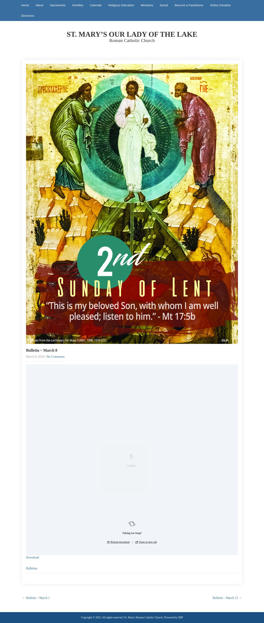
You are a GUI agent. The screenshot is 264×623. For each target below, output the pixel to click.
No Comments (55, 356)
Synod (164, 5)
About (39, 5)
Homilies (77, 5)
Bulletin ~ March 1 (36, 597)
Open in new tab (146, 542)
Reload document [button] (118, 542)
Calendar (96, 5)
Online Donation (220, 5)
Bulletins (31, 568)
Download (32, 557)
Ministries (147, 5)
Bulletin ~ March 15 (227, 597)
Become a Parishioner (189, 5)
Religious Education (121, 5)
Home (25, 5)
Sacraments (58, 5)
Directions (27, 15)
